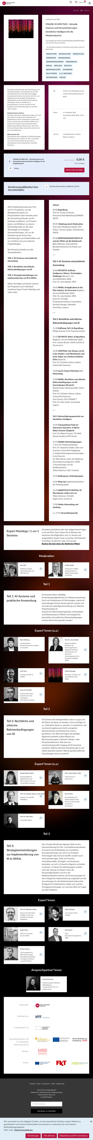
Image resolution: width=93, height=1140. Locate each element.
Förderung (51, 58)
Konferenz (67, 69)
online (63, 77)
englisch (58, 65)
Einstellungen (33, 1136)
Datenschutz (60, 1083)
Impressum (46, 1083)
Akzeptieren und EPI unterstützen (74, 1136)
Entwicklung (65, 54)
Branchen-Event (53, 69)
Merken (14, 168)
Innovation (51, 54)
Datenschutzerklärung (23, 1130)
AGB (52, 1083)
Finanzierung (64, 58)
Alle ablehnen (49, 1136)
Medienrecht (71, 61)
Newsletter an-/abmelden (46, 1111)
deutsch (68, 65)
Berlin (49, 65)
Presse (39, 1083)
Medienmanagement (55, 61)
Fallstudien (51, 73)
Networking (51, 77)
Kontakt (32, 1083)
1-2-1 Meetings (65, 73)
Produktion (78, 54)
